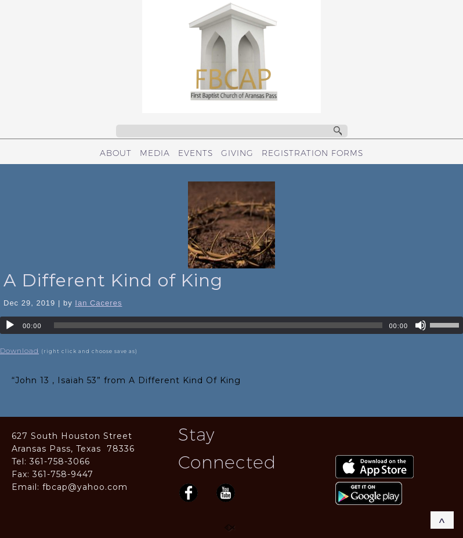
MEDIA (155, 153)
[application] (231, 325)
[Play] (10, 325)
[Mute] (420, 325)
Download (19, 350)
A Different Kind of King (113, 280)
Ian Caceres (98, 303)
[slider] (218, 325)
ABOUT (116, 153)
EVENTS (195, 153)
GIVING (237, 153)
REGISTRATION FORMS (312, 153)
